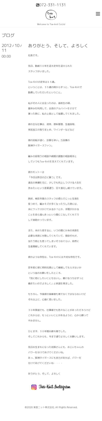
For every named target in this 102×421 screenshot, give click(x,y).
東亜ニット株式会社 (43, 407)
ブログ (8, 35)
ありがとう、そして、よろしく (58, 46)
